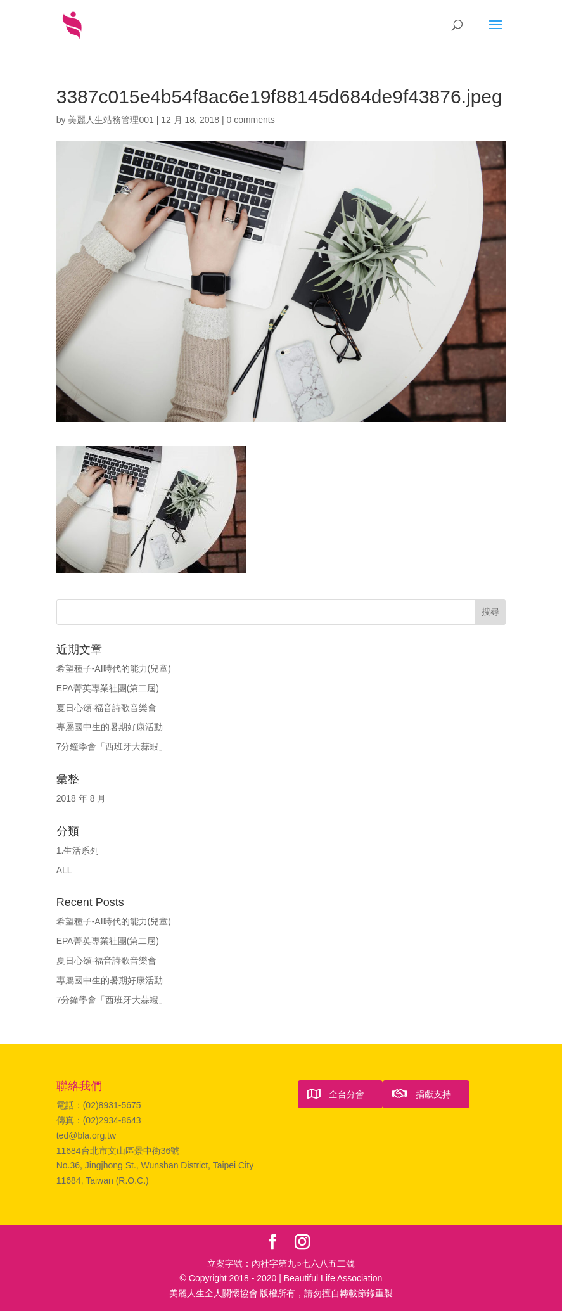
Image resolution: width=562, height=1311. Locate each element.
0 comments (250, 120)
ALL (64, 870)
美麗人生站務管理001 (110, 120)
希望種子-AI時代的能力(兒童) (113, 668)
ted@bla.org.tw (86, 1135)
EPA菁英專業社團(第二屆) (107, 688)
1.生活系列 (77, 850)
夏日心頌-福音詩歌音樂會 (106, 708)
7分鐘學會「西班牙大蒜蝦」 (112, 746)
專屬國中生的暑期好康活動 (109, 727)
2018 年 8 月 (81, 798)
